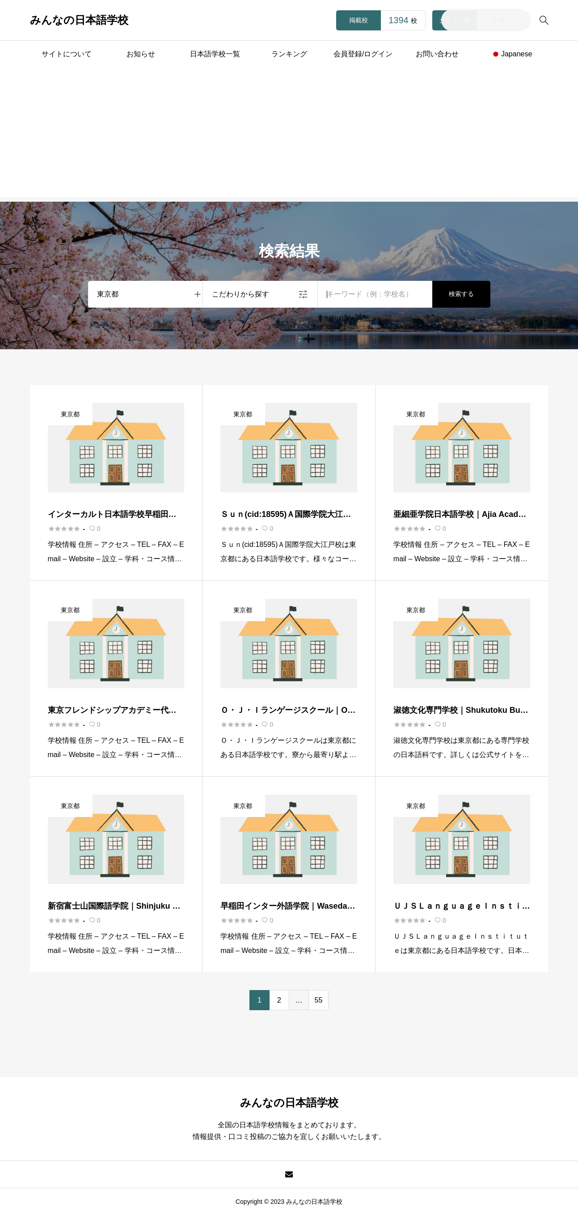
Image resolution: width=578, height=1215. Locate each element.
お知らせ (141, 54)
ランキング (289, 54)
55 (319, 1000)
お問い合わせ (437, 54)
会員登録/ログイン (362, 54)
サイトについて (67, 54)
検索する (461, 293)
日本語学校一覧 (215, 54)
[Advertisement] (289, 134)
